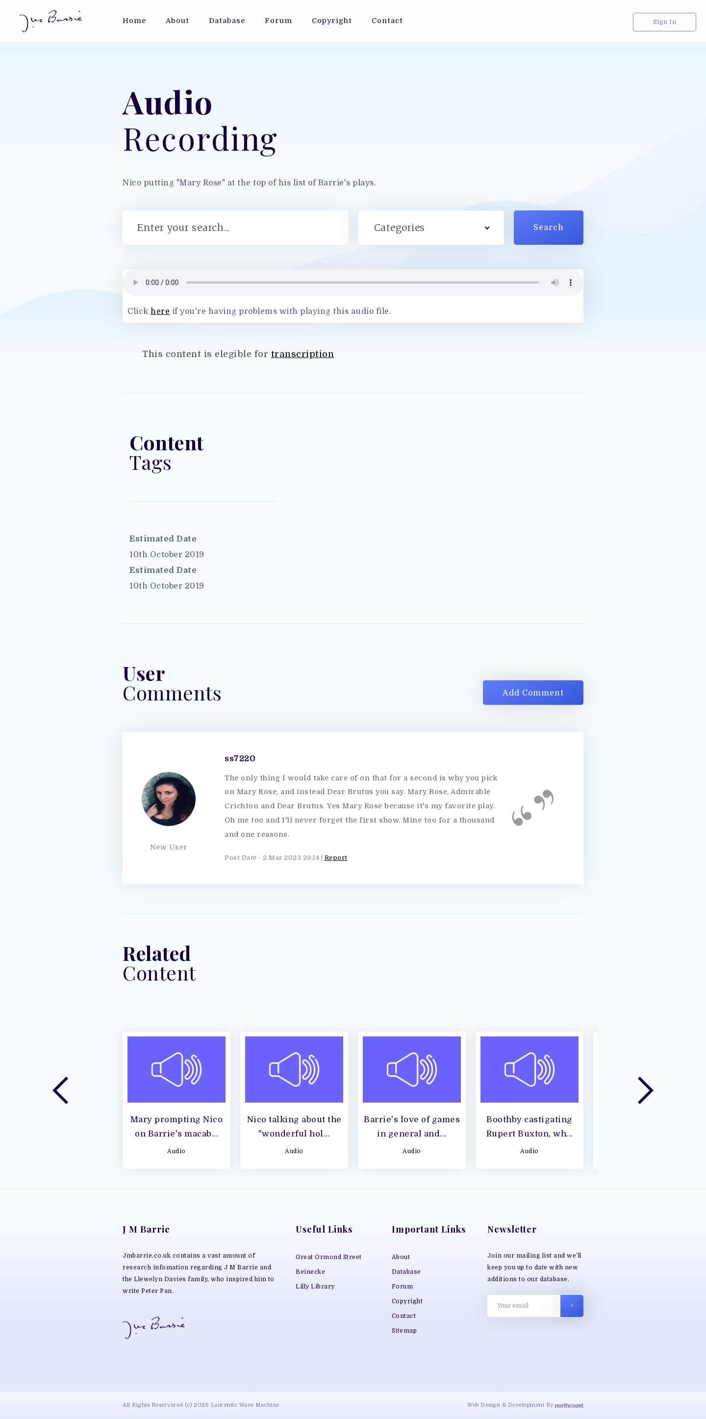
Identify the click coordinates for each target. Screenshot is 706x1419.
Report (336, 857)
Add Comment (533, 693)
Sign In (665, 22)
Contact (404, 1316)
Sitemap (404, 1330)
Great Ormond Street (329, 1257)
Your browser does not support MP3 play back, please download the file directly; (353, 282)
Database (406, 1271)
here (160, 311)
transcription (302, 354)
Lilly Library (315, 1286)
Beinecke (310, 1271)
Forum (402, 1286)
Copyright (407, 1301)
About (401, 1257)
